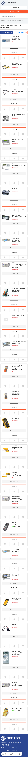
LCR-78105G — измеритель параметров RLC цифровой (17, 499)
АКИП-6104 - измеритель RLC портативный (17, 653)
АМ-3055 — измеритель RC (17, 63)
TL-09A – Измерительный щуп (18, 90)
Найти (26, 16)
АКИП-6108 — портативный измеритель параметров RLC (17, 394)
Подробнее (14, 52)
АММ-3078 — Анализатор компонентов (16, 38)
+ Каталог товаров (14, 11)
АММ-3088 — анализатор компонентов (16, 240)
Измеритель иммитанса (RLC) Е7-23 (19, 164)
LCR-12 (14, 625)
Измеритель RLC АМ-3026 (17, 599)
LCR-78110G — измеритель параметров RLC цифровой (19, 265)
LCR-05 (14, 188)
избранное (12, 753)
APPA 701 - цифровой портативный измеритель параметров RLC (18, 291)
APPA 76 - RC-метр (17, 708)
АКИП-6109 (15, 418)
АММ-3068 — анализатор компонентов (16, 551)
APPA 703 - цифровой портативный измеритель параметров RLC (18, 367)
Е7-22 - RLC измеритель (16, 523)
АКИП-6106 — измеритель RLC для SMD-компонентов (18, 447)
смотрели (18, 753)
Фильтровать (21, 32)
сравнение (5, 753)
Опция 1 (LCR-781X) (18, 315)
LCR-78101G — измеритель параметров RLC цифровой (17, 685)
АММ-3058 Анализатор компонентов (19, 342)
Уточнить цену (14, 48)
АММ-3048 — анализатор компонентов (16, 575)
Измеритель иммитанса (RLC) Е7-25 (19, 215)
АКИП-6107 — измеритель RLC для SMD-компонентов (18, 474)
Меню (25, 2)
